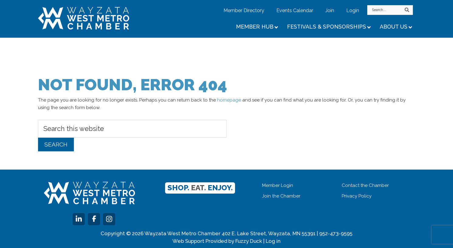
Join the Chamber (281, 196)
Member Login (277, 185)
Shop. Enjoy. (200, 187)
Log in (273, 241)
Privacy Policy (357, 196)
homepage (229, 100)
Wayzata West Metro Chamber (91, 18)
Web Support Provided (199, 241)
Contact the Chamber (365, 185)
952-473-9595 (335, 233)
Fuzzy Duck (248, 241)
